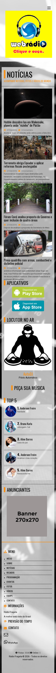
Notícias (11, 568)
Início (9, 558)
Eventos (10, 581)
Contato (10, 600)
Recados (10, 572)
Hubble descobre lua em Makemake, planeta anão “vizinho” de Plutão (24, 123)
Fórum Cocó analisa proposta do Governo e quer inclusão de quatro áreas (28, 218)
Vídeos (10, 591)
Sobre (9, 563)
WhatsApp (13, 643)
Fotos (9, 586)
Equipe (10, 595)
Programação (13, 577)
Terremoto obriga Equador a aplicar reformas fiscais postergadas (24, 164)
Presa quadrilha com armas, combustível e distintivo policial (28, 261)
